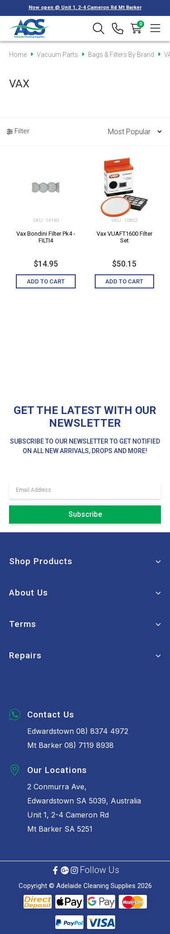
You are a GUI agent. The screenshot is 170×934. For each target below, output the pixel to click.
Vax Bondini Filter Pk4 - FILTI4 (45, 237)
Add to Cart (46, 281)
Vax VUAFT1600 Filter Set (124, 237)
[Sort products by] (132, 131)
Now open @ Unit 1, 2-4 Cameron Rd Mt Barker (85, 7)
